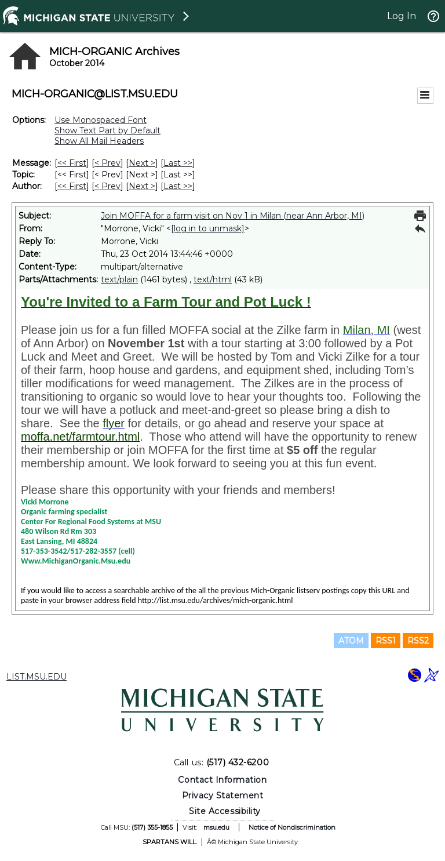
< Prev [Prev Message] (107, 163)
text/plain (119, 279)
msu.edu (216, 827)
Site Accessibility (225, 811)
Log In (401, 15)
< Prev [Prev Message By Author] (107, 186)
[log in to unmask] (208, 228)
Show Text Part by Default (107, 130)
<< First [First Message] (71, 163)
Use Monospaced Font (100, 120)
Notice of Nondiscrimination (292, 827)
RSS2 (418, 640)
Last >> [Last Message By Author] (177, 186)
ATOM (351, 640)
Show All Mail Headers (99, 141)
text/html (213, 279)
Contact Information (222, 780)
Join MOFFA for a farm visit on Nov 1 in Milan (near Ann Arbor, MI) (232, 215)
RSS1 (385, 640)
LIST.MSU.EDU (36, 676)
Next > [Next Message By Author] (142, 186)
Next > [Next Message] (142, 163)
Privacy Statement (223, 795)
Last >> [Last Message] (177, 163)
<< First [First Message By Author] (71, 186)
